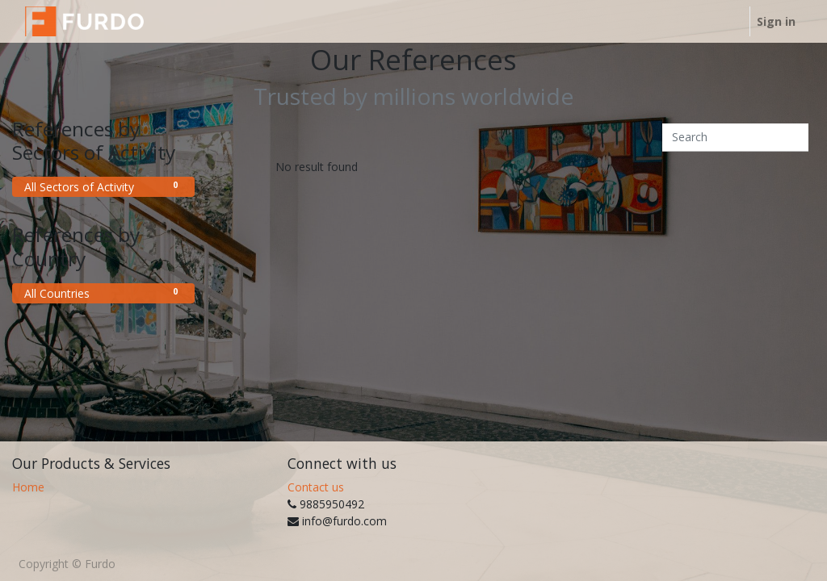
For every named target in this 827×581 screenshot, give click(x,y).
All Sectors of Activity (103, 186)
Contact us (316, 487)
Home (28, 487)
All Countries (103, 293)
